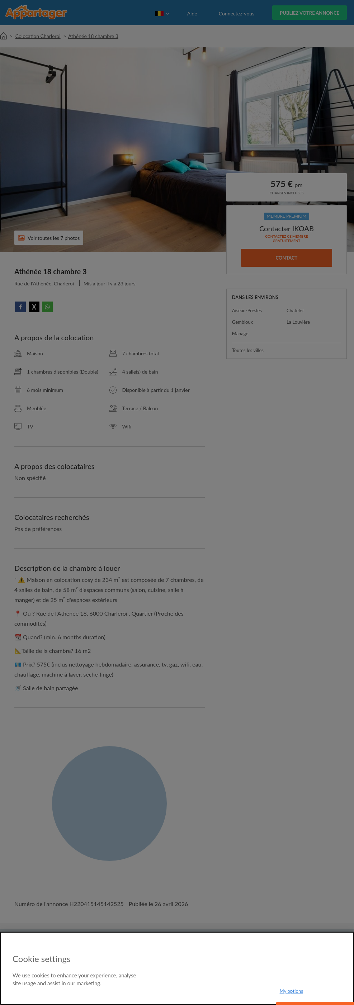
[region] (177, 968)
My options (291, 991)
